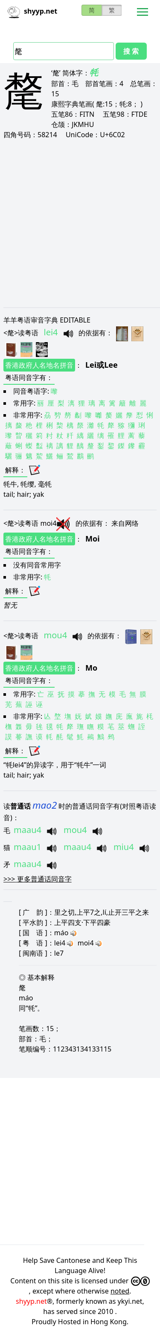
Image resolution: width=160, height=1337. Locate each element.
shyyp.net (31, 1301)
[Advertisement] (80, 223)
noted (120, 1291)
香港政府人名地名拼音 (39, 365)
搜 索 (131, 51)
